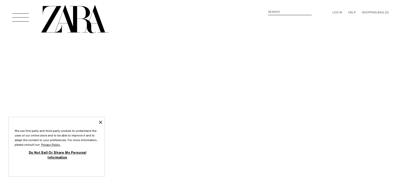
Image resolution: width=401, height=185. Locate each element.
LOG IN (337, 12)
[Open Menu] (20, 15)
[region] (56, 147)
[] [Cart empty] (375, 12)
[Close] (100, 122)
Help (352, 12)
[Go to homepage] (75, 19)
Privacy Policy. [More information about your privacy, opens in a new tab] (50, 145)
